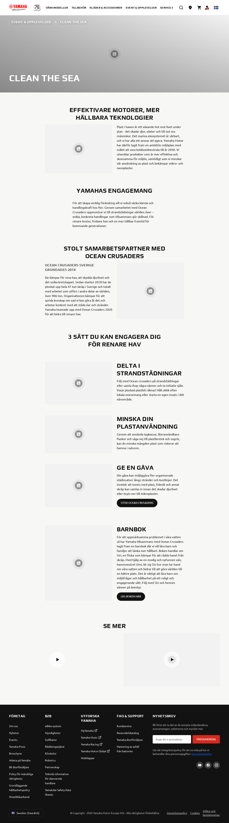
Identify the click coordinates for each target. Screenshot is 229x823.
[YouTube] (199, 765)
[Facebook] (208, 765)
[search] (181, 7)
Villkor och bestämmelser (211, 813)
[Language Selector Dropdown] (216, 7)
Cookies (195, 813)
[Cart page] (199, 7)
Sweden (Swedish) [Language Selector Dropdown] (25, 813)
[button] (57, 659)
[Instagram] (216, 765)
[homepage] (18, 7)
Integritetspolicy (202, 753)
